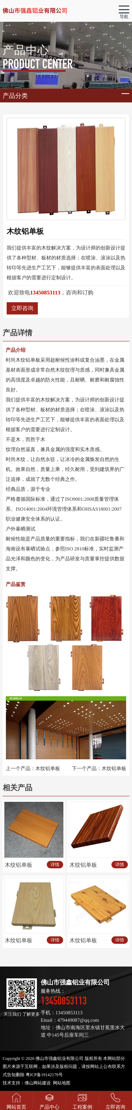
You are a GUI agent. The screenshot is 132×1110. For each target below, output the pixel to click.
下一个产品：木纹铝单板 (99, 768)
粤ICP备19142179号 (44, 1074)
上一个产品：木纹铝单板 (33, 768)
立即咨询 (22, 308)
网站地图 (61, 1083)
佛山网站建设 (38, 1083)
